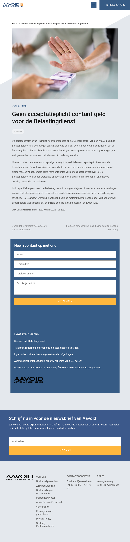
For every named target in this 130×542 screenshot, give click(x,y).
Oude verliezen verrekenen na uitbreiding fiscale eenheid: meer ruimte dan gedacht (57, 367)
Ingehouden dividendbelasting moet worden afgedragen (43, 354)
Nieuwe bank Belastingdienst (29, 341)
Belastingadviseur (45, 497)
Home (15, 23)
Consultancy (42, 506)
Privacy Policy (43, 518)
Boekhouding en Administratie (44, 492)
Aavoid (18, 131)
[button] (93, 5)
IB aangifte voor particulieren (44, 513)
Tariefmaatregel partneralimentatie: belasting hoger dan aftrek (46, 347)
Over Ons (41, 476)
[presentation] (37, 317)
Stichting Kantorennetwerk (45, 525)
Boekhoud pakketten (47, 481)
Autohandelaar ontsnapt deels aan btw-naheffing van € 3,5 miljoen (48, 361)
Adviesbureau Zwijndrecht (49, 502)
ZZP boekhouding (45, 485)
